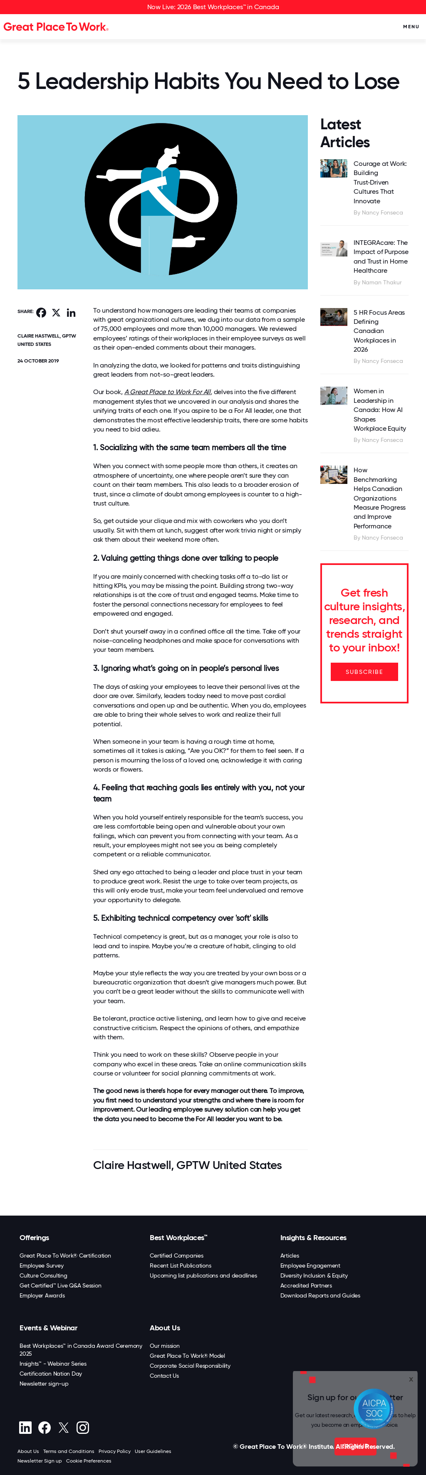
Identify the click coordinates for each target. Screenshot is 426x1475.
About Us (165, 1327)
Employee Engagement (310, 1265)
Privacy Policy (115, 1451)
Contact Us (164, 1375)
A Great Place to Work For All (167, 392)
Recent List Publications (180, 1265)
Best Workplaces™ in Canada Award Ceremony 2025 (81, 1349)
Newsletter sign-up (44, 1383)
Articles (289, 1255)
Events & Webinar (48, 1327)
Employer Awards (42, 1295)
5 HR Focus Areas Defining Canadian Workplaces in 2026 (379, 331)
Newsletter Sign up (39, 1461)
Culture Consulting (43, 1275)
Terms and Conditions (68, 1451)
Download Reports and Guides (320, 1295)
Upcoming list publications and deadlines (203, 1275)
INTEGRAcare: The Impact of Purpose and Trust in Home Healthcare (381, 256)
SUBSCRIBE (364, 671)
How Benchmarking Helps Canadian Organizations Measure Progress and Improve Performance (380, 498)
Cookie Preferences (88, 1461)
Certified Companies (176, 1255)
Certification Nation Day (51, 1373)
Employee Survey (41, 1265)
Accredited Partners (306, 1285)
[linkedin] (25, 1427)
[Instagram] (82, 1427)
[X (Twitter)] (63, 1427)
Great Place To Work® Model (187, 1355)
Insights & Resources (313, 1237)
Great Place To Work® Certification (65, 1255)
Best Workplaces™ (178, 1237)
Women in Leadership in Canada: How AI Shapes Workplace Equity (380, 409)
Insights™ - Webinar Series (53, 1363)
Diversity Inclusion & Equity (314, 1275)
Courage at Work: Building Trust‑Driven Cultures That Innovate (380, 182)
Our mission (164, 1345)
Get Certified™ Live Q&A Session (60, 1285)
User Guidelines (153, 1451)
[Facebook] (44, 1427)
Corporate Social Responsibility (190, 1365)
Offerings (34, 1237)
